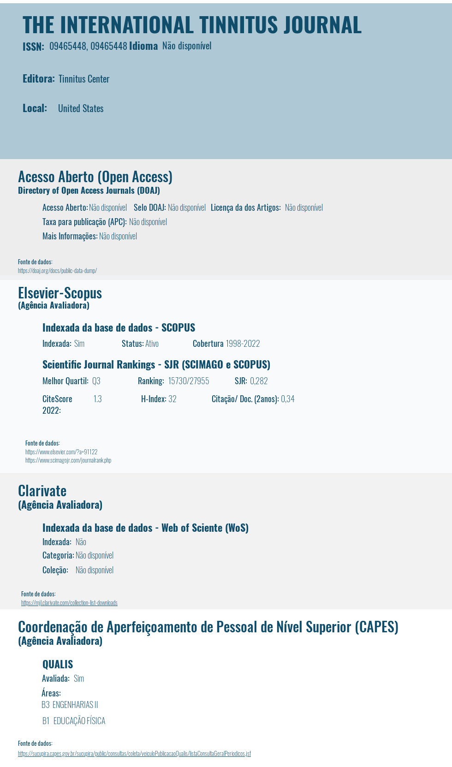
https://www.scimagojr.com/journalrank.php (68, 459)
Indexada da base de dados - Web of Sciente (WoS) (145, 527)
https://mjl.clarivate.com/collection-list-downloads (69, 602)
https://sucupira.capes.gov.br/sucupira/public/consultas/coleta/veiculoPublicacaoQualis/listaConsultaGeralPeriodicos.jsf (134, 753)
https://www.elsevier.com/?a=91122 (61, 451)
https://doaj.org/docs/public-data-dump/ (57, 270)
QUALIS (57, 663)
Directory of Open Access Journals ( (79, 190)
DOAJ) (150, 190)
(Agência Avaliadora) (53, 305)
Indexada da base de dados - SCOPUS (118, 327)
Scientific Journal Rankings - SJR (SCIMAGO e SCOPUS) (156, 364)
